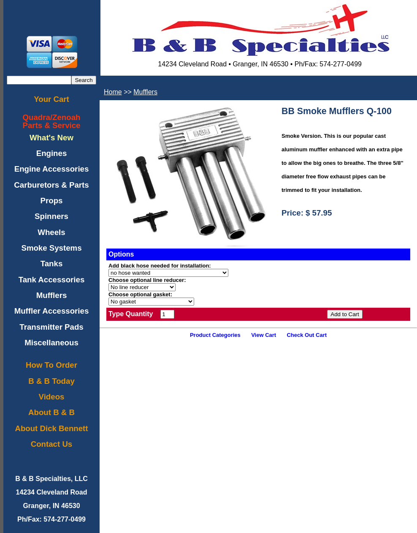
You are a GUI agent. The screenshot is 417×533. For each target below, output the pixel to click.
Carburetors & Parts (51, 184)
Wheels (51, 232)
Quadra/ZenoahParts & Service (52, 121)
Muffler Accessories (51, 310)
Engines (51, 153)
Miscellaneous (51, 342)
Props (52, 200)
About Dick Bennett (51, 428)
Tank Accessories (52, 279)
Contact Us (51, 444)
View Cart (263, 335)
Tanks (52, 263)
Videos (52, 396)
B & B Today (51, 381)
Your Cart (51, 99)
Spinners (51, 216)
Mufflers (51, 295)
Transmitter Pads (51, 327)
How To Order (51, 365)
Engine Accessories (51, 168)
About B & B (51, 412)
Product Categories (215, 335)
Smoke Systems (51, 247)
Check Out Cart (307, 335)
